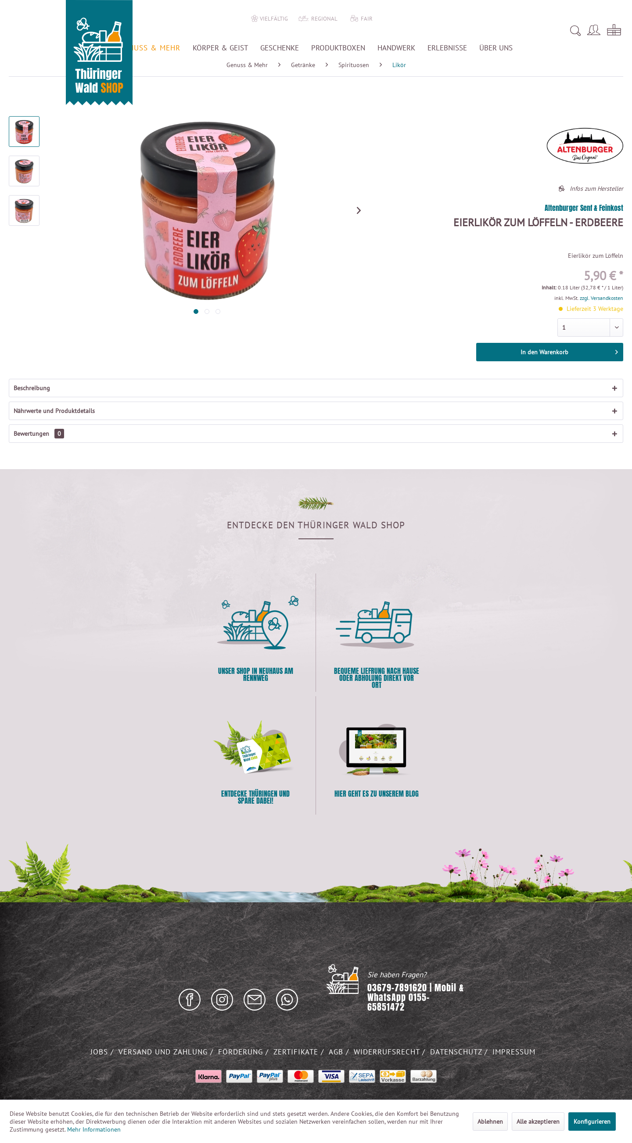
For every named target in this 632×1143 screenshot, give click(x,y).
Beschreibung (32, 388)
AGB (337, 1052)
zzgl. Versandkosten (601, 298)
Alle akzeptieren (538, 1121)
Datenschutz (457, 1052)
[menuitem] (457, 30)
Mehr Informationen (94, 1129)
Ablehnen (490, 1121)
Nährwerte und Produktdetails (54, 411)
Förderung (242, 1052)
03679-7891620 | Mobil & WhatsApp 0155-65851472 (415, 997)
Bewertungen (39, 434)
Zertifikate (297, 1052)
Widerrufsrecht (388, 1052)
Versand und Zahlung (164, 1052)
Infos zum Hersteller (596, 188)
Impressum (513, 1052)
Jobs (100, 1052)
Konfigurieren (592, 1121)
